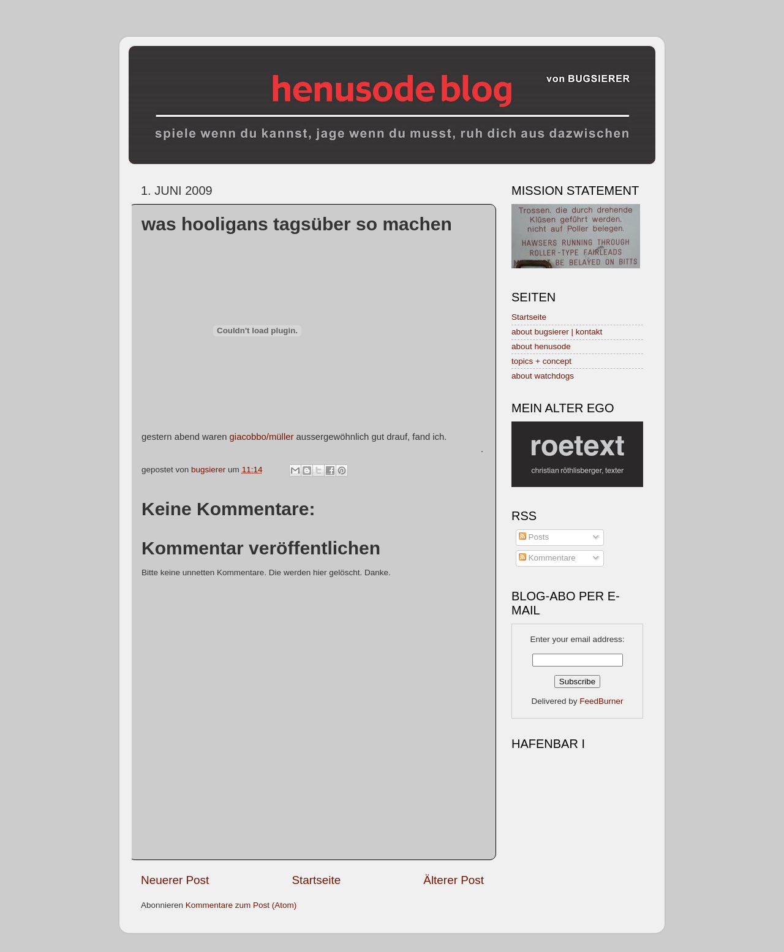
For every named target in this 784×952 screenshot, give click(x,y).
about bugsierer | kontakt (556, 331)
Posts (534, 537)
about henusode (541, 346)
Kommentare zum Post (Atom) (241, 905)
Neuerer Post (175, 880)
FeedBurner (601, 701)
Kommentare (547, 557)
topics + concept (541, 361)
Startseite (316, 880)
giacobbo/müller (262, 437)
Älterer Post (453, 880)
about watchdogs (542, 375)
